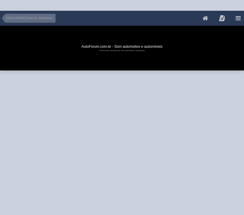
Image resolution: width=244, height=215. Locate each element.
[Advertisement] (108, 4)
